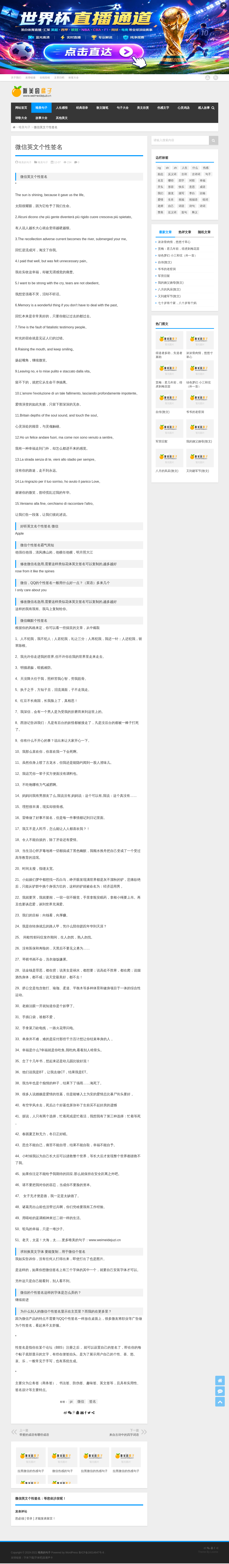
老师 (160, 206)
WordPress (71, 1552)
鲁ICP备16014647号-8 (91, 1552)
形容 (171, 186)
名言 (160, 180)
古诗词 (196, 174)
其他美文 (62, 118)
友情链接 (30, 77)
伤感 (205, 167)
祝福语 (193, 199)
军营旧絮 (164, 275)
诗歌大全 (21, 118)
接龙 (171, 193)
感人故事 (204, 107)
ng (159, 167)
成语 (202, 186)
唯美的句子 (25, 162)
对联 (192, 180)
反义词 (172, 174)
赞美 (160, 212)
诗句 (192, 206)
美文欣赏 (143, 107)
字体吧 (38, 1557)
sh (167, 167)
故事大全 (41, 118)
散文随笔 (102, 107)
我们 (160, 193)
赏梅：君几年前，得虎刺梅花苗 (178, 248)
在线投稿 (45, 77)
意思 (192, 186)
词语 (181, 206)
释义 (194, 212)
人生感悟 (62, 107)
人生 (184, 167)
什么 (195, 167)
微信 (80, 1401)
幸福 (202, 180)
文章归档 (59, 77)
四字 (181, 180)
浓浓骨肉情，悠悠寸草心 (174, 242)
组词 (205, 199)
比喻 (202, 193)
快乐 (181, 186)
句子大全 (123, 107)
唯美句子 (41, 107)
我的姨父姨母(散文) (171, 282)
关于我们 (16, 77)
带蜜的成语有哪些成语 (34, 1434)
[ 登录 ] (29, 1518)
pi (71, 1401)
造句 (184, 212)
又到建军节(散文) (169, 296)
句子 (208, 174)
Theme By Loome (208, 1551)
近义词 (172, 212)
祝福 (181, 199)
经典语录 (82, 107)
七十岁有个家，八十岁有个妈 (177, 303)
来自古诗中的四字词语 (124, 1434)
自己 (171, 206)
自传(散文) (165, 262)
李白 (192, 193)
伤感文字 (163, 107)
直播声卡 (48, 1557)
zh (175, 167)
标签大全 (74, 77)
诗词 (202, 206)
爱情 (160, 199)
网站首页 (21, 107)
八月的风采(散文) (169, 289)
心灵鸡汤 (183, 107)
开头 (160, 186)
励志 (160, 174)
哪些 (171, 180)
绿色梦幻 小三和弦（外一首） (177, 255)
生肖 (171, 199)
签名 (92, 1401)
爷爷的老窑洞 (167, 269)
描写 (181, 193)
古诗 (184, 174)
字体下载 (29, 1557)
